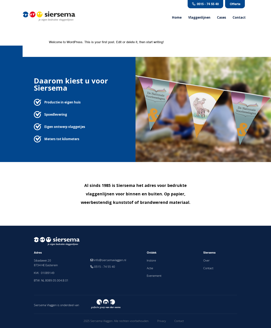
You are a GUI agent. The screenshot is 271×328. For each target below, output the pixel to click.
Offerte (235, 4)
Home (177, 18)
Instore (151, 260)
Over (206, 260)
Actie (150, 268)
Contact (239, 18)
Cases (221, 18)
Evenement (154, 276)
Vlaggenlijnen (199, 18)
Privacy (161, 321)
